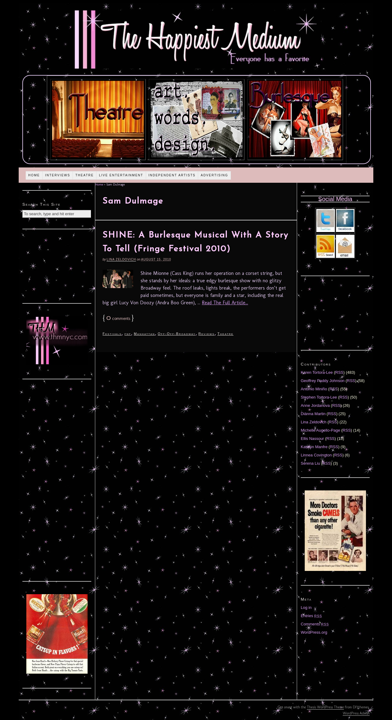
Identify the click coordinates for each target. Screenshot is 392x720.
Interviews (57, 175)
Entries (311, 615)
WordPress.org (314, 632)
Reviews (206, 334)
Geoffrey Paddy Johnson (323, 380)
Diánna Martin (313, 413)
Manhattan (144, 334)
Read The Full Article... (225, 303)
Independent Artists (172, 175)
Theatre (84, 175)
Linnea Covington (316, 455)
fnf (127, 334)
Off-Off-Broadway (177, 334)
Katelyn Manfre (314, 446)
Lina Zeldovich (121, 259)
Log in (306, 607)
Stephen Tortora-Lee (319, 397)
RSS (339, 372)
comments (118, 318)
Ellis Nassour (312, 438)
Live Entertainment (121, 175)
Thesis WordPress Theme (325, 707)
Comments (315, 624)
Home (34, 175)
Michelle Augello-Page (320, 430)
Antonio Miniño (314, 389)
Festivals (112, 334)
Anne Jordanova (315, 405)
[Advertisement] (57, 265)
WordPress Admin (356, 713)
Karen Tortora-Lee (317, 372)
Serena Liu (310, 463)
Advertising (214, 175)
